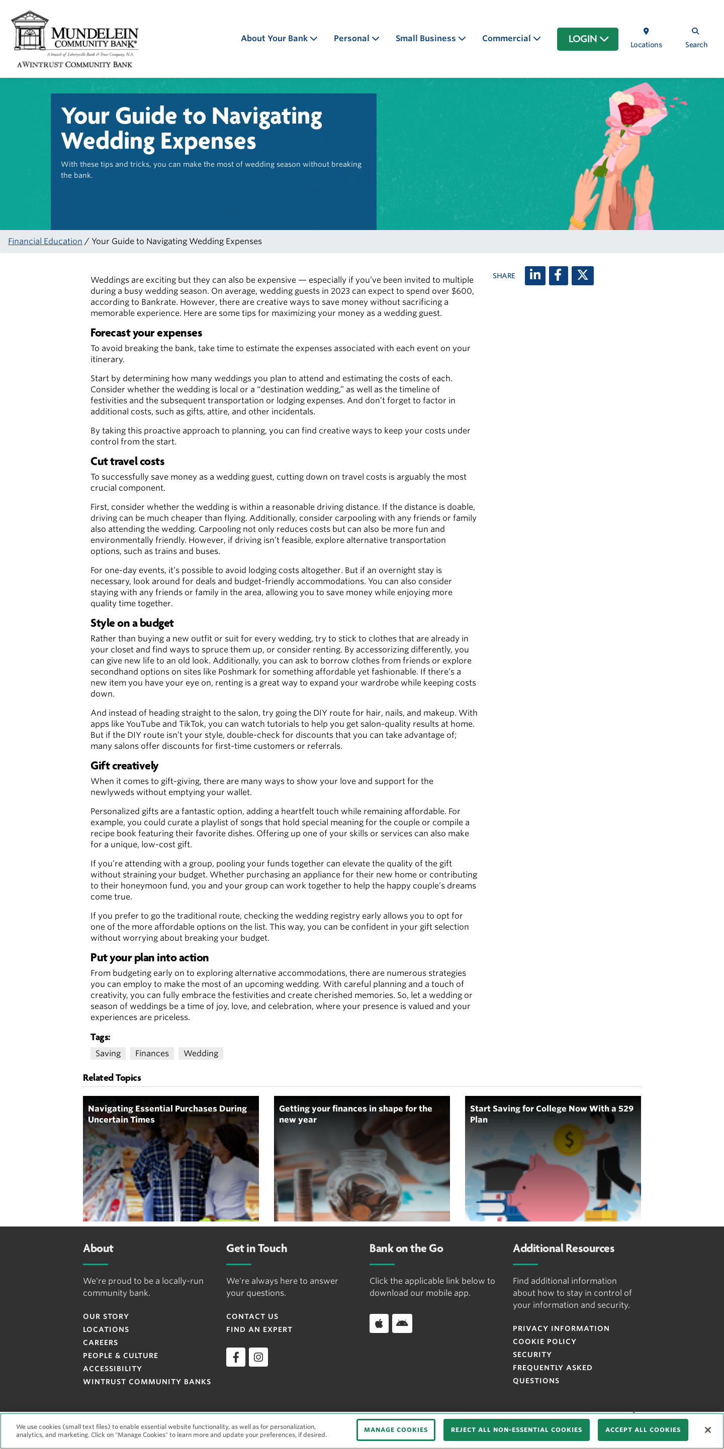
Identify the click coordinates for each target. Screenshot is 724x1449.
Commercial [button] (507, 38)
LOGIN (589, 39)
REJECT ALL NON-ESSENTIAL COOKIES (516, 1429)
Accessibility (112, 1369)
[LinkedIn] (535, 275)
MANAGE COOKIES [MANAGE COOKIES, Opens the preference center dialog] (396, 1429)
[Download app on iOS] (379, 1323)
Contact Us (252, 1316)
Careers (100, 1343)
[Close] (708, 1430)
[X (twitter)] (583, 275)
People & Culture (120, 1356)
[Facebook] (558, 275)
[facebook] (235, 1357)
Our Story (106, 1316)
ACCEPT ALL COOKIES (643, 1429)
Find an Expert (259, 1329)
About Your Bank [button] (275, 38)
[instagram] (258, 1357)
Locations (106, 1329)
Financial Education (45, 241)
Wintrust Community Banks (147, 1382)
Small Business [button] (427, 38)
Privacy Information (561, 1328)
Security (532, 1355)
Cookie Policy (545, 1341)
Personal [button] (353, 38)
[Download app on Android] (402, 1323)
